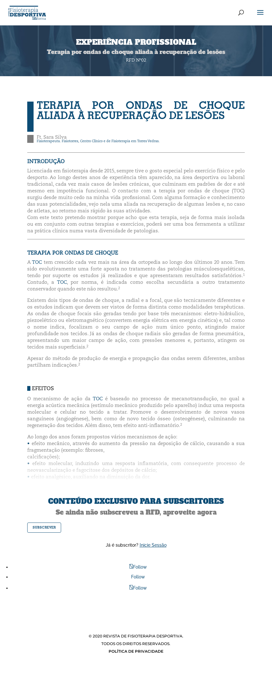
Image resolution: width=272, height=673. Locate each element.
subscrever (44, 527)
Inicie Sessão (153, 545)
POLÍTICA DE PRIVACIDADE (136, 651)
